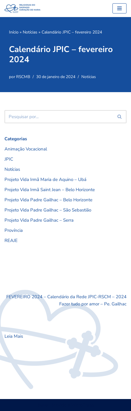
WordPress (82, 405)
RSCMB (23, 77)
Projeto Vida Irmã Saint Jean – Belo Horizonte (49, 190)
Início (14, 32)
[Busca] (58, 116)
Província (13, 230)
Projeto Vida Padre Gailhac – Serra (39, 220)
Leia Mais (13, 336)
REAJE (11, 240)
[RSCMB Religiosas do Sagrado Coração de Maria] (22, 8)
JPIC (8, 159)
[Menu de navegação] (119, 8)
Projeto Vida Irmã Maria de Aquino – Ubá (45, 179)
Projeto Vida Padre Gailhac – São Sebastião (47, 210)
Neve (43, 405)
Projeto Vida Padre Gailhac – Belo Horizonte (48, 200)
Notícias (30, 32)
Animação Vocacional (25, 149)
